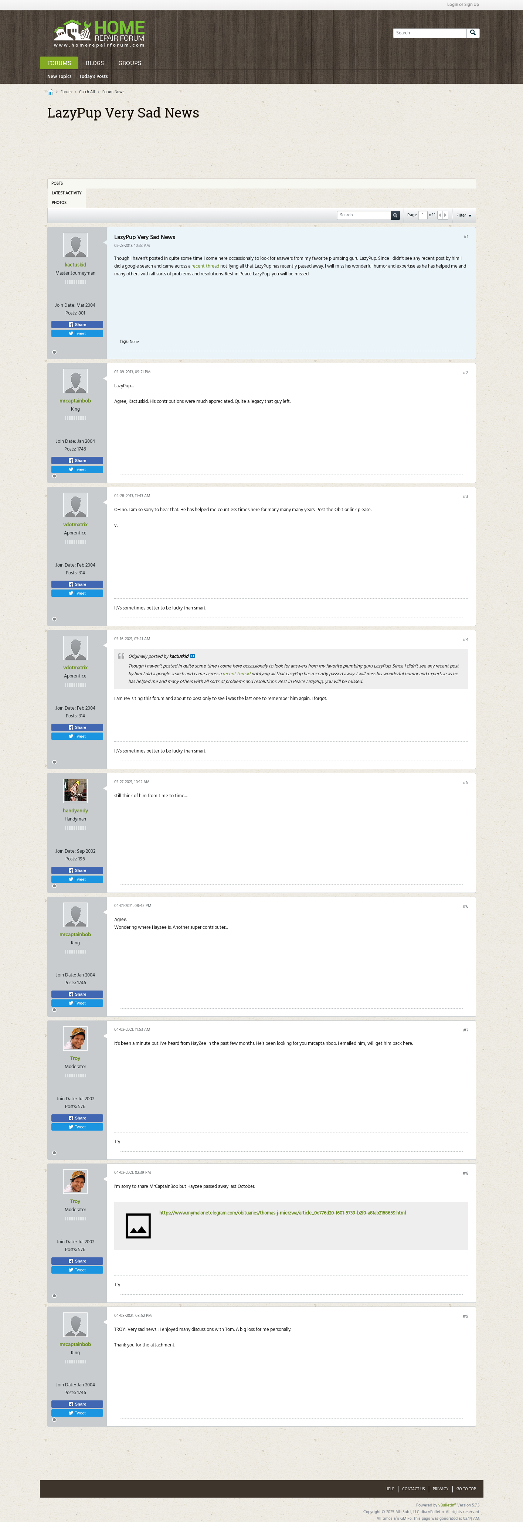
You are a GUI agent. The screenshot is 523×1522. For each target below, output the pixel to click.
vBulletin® (447, 1505)
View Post (192, 656)
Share (77, 324)
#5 (465, 783)
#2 (465, 373)
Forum (66, 92)
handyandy (75, 811)
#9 (465, 1316)
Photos (59, 203)
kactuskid (75, 265)
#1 (465, 237)
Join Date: (65, 305)
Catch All (87, 92)
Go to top (466, 1489)
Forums (59, 63)
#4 (465, 639)
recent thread (205, 266)
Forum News (113, 92)
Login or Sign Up (463, 5)
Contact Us (413, 1489)
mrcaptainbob (75, 401)
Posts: (71, 313)
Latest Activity (67, 193)
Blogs (95, 63)
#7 (465, 1030)
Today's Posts (93, 77)
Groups (130, 63)
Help (390, 1489)
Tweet (76, 333)
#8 (465, 1173)
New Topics (59, 77)
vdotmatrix (75, 525)
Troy (75, 1058)
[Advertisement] (261, 146)
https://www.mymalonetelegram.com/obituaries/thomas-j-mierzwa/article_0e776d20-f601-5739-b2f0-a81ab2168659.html (282, 1213)
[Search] (429, 33)
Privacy (441, 1489)
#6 (465, 906)
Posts (57, 183)
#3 (465, 496)
